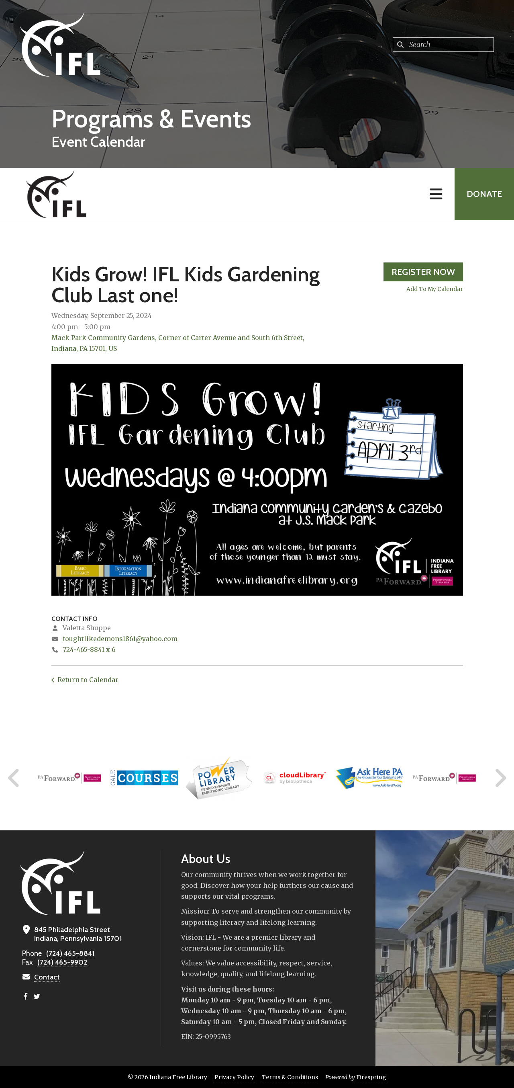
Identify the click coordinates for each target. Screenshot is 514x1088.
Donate (484, 194)
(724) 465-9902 (62, 962)
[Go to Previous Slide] (14, 778)
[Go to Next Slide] (500, 778)
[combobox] (443, 44)
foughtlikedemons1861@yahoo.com (120, 639)
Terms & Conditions (290, 1077)
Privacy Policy (234, 1077)
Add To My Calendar (434, 289)
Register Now (423, 271)
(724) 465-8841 (70, 953)
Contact (47, 977)
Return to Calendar (87, 680)
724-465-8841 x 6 (89, 649)
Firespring (371, 1077)
